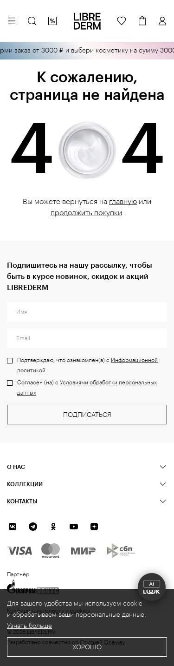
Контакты (22, 501)
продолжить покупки (86, 213)
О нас (16, 466)
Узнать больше (29, 626)
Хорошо (87, 647)
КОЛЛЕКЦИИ (25, 484)
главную (123, 201)
